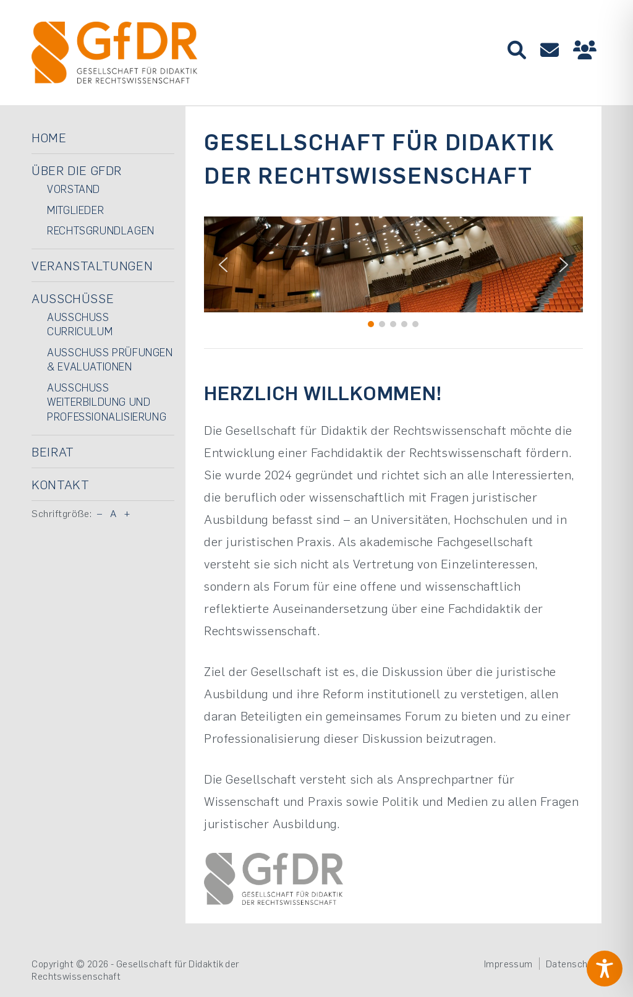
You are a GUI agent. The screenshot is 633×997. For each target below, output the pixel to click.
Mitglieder (75, 209)
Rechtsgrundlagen (101, 230)
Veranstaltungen (92, 265)
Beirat (53, 451)
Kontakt (60, 484)
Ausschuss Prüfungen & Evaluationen (109, 359)
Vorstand (73, 188)
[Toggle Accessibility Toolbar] (604, 968)
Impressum (508, 963)
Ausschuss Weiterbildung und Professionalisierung (106, 402)
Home (49, 137)
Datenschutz (573, 963)
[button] (223, 265)
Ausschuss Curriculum (80, 324)
